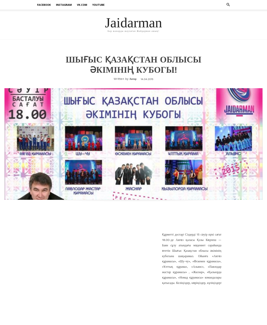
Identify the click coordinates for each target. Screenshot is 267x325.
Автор (133, 78)
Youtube (98, 5)
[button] (228, 5)
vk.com (82, 5)
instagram (64, 5)
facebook (44, 5)
